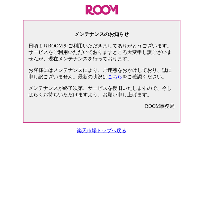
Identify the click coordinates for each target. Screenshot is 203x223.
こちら (115, 76)
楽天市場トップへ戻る (101, 130)
